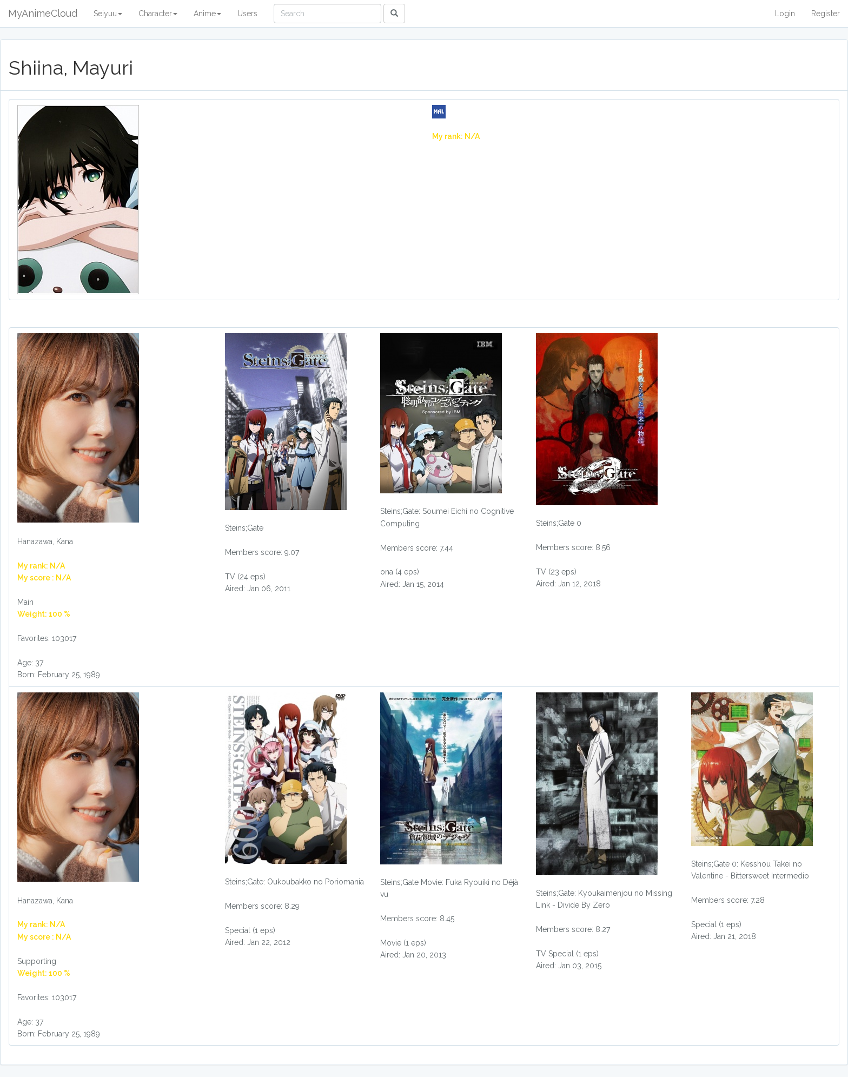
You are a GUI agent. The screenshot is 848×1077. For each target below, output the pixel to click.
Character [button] (157, 13)
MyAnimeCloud (42, 13)
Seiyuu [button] (108, 13)
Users (247, 13)
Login (785, 13)
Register (825, 13)
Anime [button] (207, 13)
